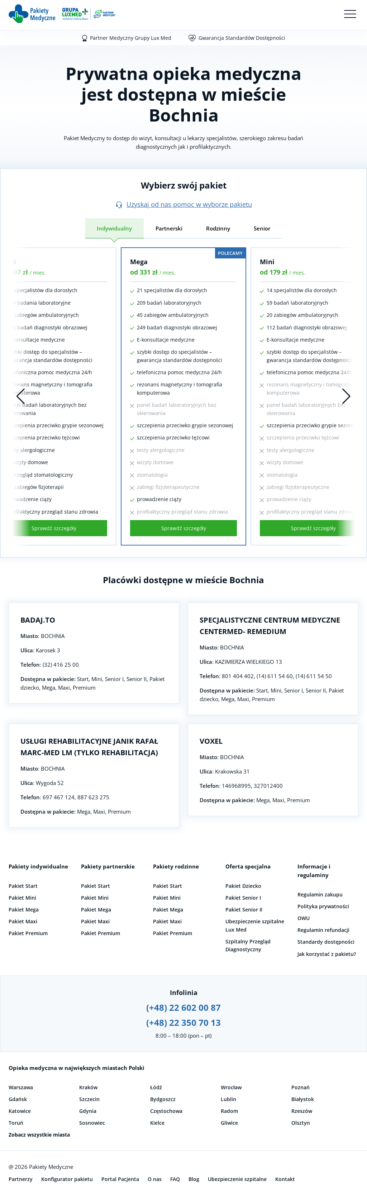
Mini (267, 261)
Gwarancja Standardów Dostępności (242, 37)
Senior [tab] (262, 228)
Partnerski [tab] (169, 228)
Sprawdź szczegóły (54, 528)
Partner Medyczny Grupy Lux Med (130, 37)
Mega (139, 261)
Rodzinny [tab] (218, 228)
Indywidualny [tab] (114, 228)
